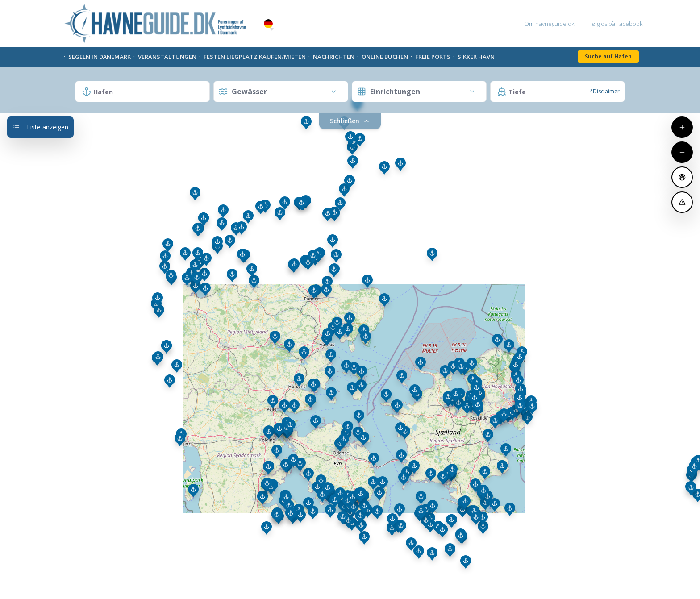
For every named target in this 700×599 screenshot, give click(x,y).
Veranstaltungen (167, 57)
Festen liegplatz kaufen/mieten (255, 57)
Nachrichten (333, 57)
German (268, 24)
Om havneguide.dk (549, 24)
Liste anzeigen (40, 127)
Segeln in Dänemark (99, 57)
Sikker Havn (476, 57)
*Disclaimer (605, 91)
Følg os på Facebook (615, 24)
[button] (272, 29)
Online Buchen (385, 57)
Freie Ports (432, 57)
